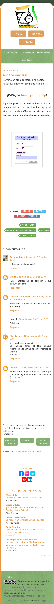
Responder (15, 267)
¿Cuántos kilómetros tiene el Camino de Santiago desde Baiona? (24, 509)
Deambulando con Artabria (24, 296)
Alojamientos (27, 52)
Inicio (18, 34)
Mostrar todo (46, 555)
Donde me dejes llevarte (20, 600)
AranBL (13, 367)
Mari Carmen (16, 335)
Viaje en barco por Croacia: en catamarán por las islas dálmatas (25, 531)
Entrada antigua (43, 442)
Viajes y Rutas (13, 504)
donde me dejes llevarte (21, 230)
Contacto (27, 42)
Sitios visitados (11, 52)
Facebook (33, 216)
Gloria (13, 276)
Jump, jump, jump (33, 95)
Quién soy (36, 34)
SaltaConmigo (13, 527)
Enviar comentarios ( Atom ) (29, 451)
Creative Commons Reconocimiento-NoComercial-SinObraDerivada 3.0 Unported (25, 588)
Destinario (28, 225)
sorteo (45, 230)
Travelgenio (28, 235)
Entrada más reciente (11, 442)
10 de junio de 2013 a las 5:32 (34, 319)
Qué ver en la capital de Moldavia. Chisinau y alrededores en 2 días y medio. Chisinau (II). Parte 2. (26, 545)
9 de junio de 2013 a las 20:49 (32, 276)
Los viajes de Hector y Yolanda (21, 539)
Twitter (40, 211)
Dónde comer (43, 52)
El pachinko (12, 495)
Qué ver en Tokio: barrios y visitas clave (24, 497)
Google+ (27, 211)
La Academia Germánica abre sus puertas (25, 519)
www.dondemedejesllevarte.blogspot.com (24, 595)
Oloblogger (41, 600)
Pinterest (20, 216)
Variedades (27, 59)
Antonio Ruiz (16, 256)
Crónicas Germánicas (17, 517)
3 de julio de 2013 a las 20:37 (36, 367)
